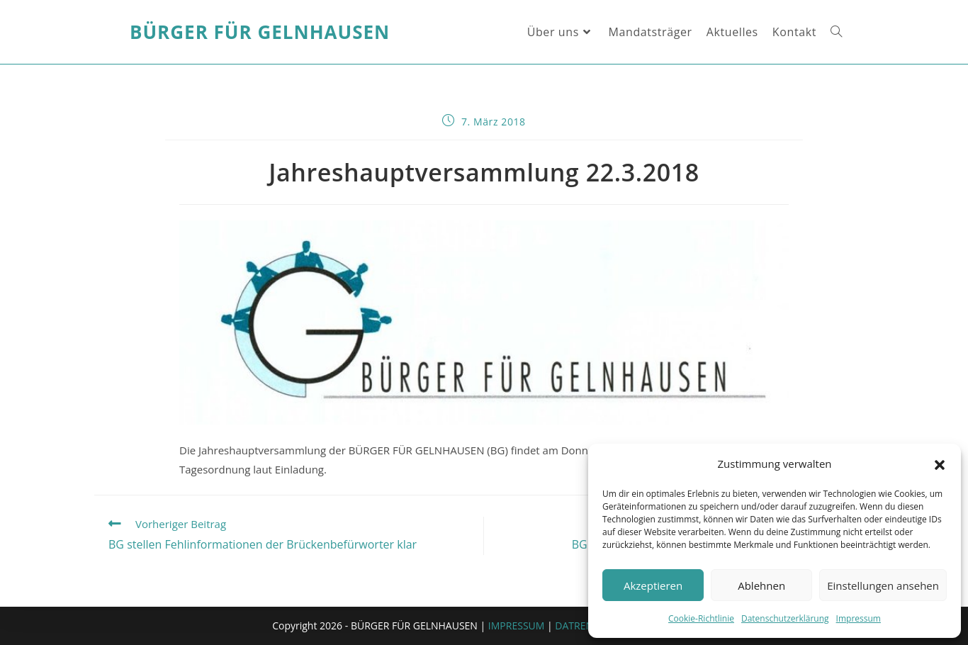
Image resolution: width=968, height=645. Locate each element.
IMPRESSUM (516, 625)
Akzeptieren (653, 585)
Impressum (858, 618)
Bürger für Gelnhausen (260, 32)
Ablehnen (761, 585)
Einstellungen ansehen (883, 585)
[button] (940, 464)
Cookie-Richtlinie (701, 618)
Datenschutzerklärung (785, 618)
